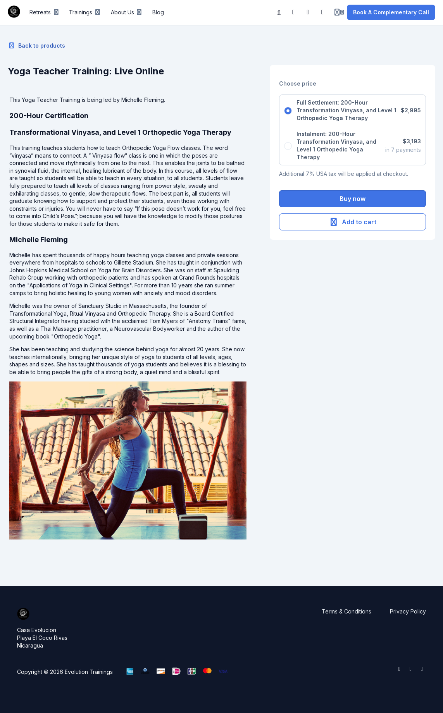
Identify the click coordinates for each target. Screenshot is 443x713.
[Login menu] (339, 12)
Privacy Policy (408, 611)
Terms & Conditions (346, 611)
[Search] (279, 12)
